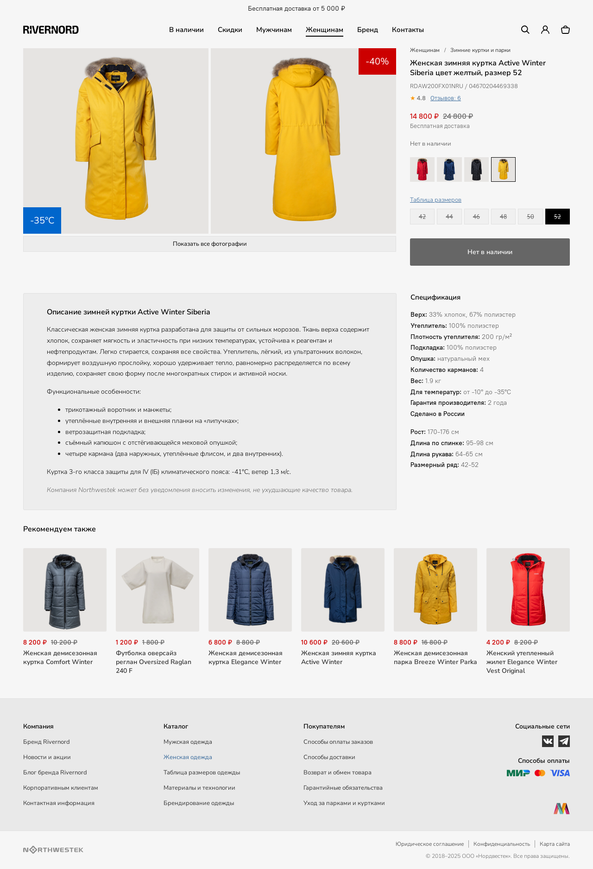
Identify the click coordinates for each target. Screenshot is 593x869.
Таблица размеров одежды (202, 772)
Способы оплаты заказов (338, 742)
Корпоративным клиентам (60, 788)
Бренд (367, 29)
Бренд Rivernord (46, 742)
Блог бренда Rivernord (55, 772)
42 (422, 216)
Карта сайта (555, 844)
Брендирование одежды (199, 803)
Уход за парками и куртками (344, 803)
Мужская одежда (188, 742)
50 (530, 216)
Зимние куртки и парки (480, 50)
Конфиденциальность (501, 844)
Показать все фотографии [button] (210, 244)
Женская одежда (188, 757)
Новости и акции (47, 757)
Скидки (230, 29)
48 (503, 216)
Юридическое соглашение (430, 844)
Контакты (408, 29)
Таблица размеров (435, 200)
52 (557, 216)
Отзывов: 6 (445, 98)
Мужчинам (274, 29)
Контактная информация (59, 803)
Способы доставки (329, 757)
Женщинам (324, 29)
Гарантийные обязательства (343, 788)
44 (449, 216)
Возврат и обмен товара (337, 772)
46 (476, 216)
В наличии (186, 29)
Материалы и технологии (199, 788)
